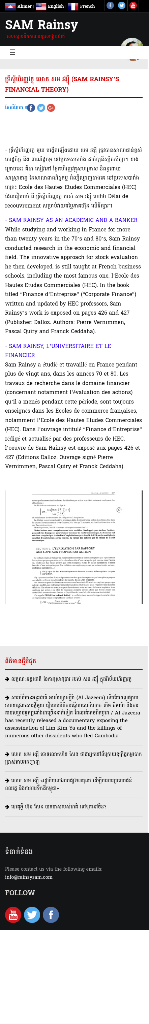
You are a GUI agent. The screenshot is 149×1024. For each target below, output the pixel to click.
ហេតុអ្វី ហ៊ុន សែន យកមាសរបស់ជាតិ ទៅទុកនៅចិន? (55, 806)
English (50, 6)
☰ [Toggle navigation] (12, 52)
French (81, 6)
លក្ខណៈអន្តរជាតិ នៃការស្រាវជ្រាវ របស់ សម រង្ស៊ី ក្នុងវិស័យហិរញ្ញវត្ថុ (68, 679)
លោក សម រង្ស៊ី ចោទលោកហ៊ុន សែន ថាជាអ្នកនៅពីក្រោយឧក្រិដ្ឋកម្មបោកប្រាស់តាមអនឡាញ (73, 758)
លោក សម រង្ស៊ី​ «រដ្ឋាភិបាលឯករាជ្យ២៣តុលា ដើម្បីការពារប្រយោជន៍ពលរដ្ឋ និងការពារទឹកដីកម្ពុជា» (68, 784)
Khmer (18, 6)
